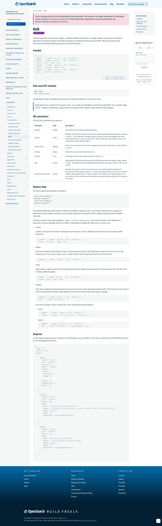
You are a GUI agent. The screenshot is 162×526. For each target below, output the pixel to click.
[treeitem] (27, 30)
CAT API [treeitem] (9, 110)
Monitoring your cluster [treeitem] (14, 78)
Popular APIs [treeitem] (11, 199)
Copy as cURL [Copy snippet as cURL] (118, 78)
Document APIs (37, 11)
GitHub (26, 482)
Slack (26, 486)
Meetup (121, 489)
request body (95, 99)
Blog (111, 4)
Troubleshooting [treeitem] (12, 203)
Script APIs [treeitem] (10, 176)
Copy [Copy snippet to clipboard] (107, 78)
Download (120, 4)
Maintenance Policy (78, 482)
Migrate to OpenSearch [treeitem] (14, 39)
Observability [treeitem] (10, 82)
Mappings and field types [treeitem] (14, 93)
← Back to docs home (13, 19)
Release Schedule (77, 479)
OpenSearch (26, 4)
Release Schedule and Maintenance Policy (51, 22)
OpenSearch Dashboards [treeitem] (14, 48)
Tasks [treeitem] (9, 189)
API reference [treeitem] (10, 102)
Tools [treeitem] (8, 98)
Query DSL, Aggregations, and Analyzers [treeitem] (16, 88)
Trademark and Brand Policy (81, 493)
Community (87, 4)
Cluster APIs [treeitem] (11, 113)
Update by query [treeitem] (14, 146)
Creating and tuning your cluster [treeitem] (15, 54)
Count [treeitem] (9, 117)
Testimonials (76, 489)
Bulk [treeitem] (9, 137)
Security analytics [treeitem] (12, 64)
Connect (122, 475)
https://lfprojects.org (89, 520)
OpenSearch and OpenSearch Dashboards (15, 13)
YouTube (122, 486)
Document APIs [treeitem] (12, 120)
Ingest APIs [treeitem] (11, 160)
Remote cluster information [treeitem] (16, 173)
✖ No (149, 48)
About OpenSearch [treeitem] (12, 30)
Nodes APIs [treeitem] (11, 166)
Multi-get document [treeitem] (15, 140)
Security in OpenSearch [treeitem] (14, 59)
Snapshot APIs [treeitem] (12, 186)
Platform (75, 4)
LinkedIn (122, 482)
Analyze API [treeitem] (11, 107)
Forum (26, 479)
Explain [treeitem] (9, 153)
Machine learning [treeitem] (12, 73)
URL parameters (142, 26)
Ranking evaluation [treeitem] (13, 170)
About (66, 4)
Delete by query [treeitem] (13, 143)
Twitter (121, 479)
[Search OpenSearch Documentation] (137, 4)
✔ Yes (140, 48)
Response (139, 32)
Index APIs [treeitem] (10, 156)
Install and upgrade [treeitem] (13, 35)
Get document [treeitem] (13, 127)
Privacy (73, 496)
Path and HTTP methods (141, 22)
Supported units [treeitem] (12, 193)
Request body (141, 29)
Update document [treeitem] (14, 130)
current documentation (57, 19)
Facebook (122, 493)
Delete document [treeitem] (14, 133)
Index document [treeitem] (14, 123)
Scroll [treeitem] (9, 179)
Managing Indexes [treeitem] (12, 44)
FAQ (72, 486)
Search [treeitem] (8, 68)
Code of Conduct (30, 475)
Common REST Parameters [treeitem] (16, 196)
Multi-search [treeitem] (11, 163)
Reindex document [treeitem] (14, 150)
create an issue (146, 82)
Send (144, 67)
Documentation (101, 4)
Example (139, 19)
